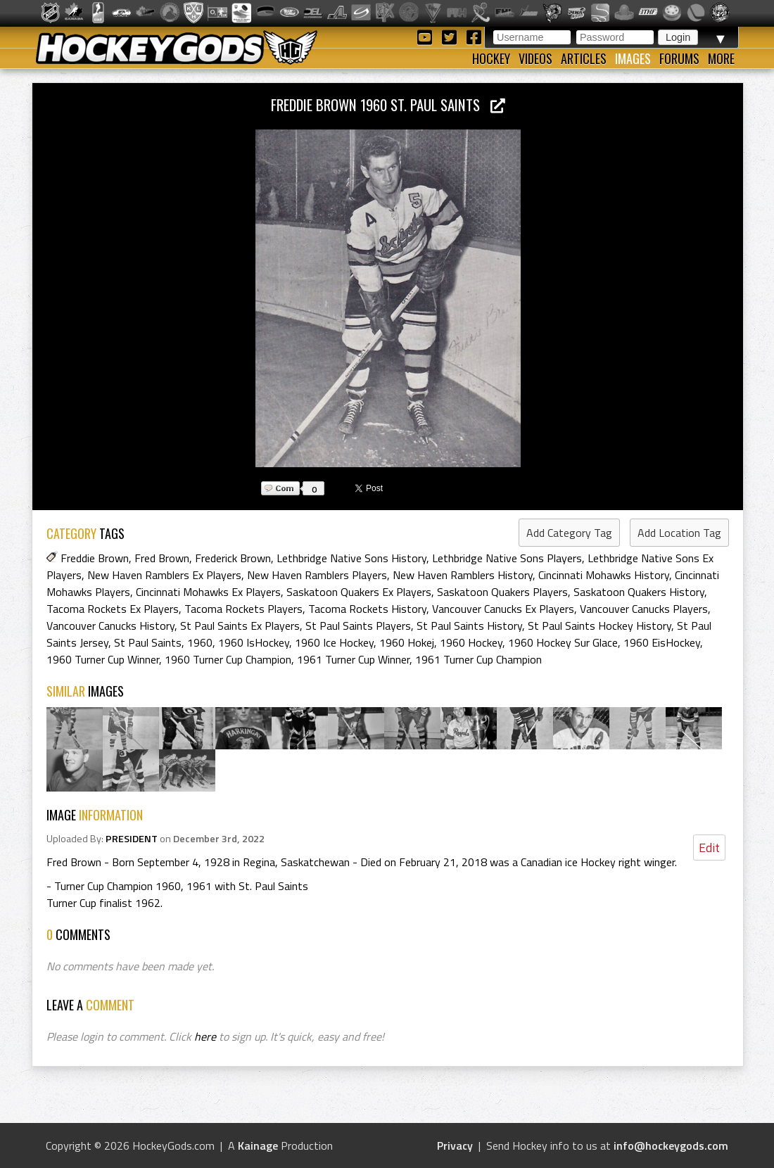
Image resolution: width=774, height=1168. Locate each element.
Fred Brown (161, 558)
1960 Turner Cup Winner (102, 659)
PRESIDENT (132, 838)
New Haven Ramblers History (463, 574)
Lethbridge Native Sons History (351, 558)
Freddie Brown (95, 558)
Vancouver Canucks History (110, 625)
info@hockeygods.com (671, 1145)
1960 (199, 642)
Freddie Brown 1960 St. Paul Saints (388, 104)
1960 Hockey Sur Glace (563, 642)
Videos (535, 58)
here (205, 1036)
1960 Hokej (406, 642)
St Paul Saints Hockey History (599, 625)
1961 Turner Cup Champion (478, 659)
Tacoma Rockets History (367, 608)
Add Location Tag (679, 532)
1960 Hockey (471, 642)
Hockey (491, 58)
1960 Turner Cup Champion (228, 659)
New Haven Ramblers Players (317, 574)
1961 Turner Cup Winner (353, 659)
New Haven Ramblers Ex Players (164, 574)
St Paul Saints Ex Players (240, 625)
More (721, 58)
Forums (679, 58)
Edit (709, 847)
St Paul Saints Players (358, 625)
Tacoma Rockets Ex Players (112, 608)
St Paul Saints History (469, 625)
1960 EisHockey (661, 642)
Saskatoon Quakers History (638, 591)
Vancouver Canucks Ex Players (503, 608)
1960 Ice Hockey (334, 642)
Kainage (258, 1145)
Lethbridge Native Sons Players (507, 558)
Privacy (455, 1145)
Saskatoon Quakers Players (502, 591)
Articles (584, 58)
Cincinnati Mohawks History (603, 574)
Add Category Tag (569, 532)
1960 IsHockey (253, 642)
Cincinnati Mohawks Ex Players (208, 591)
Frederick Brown (233, 558)
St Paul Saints (148, 642)
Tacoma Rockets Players (243, 608)
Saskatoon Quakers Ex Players (358, 591)
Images (633, 58)
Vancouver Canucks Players (644, 608)
